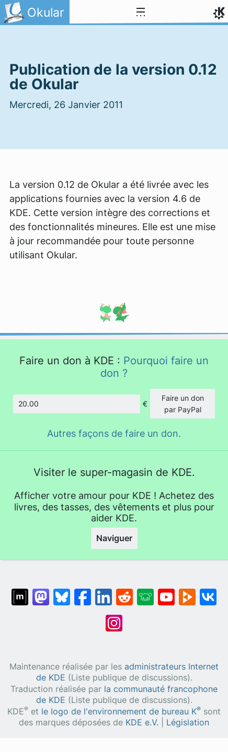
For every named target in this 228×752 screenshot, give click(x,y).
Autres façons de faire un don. (114, 433)
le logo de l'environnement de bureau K (121, 712)
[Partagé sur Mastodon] (40, 591)
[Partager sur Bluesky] (61, 591)
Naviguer (114, 538)
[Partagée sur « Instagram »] (114, 618)
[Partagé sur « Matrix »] (20, 591)
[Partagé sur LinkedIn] (103, 591)
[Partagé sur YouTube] (166, 591)
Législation (187, 722)
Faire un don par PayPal (183, 403)
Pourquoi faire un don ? (154, 366)
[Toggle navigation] (140, 12)
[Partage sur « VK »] (208, 591)
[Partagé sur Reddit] (124, 591)
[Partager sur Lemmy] (145, 591)
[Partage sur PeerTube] (187, 591)
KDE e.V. (142, 722)
